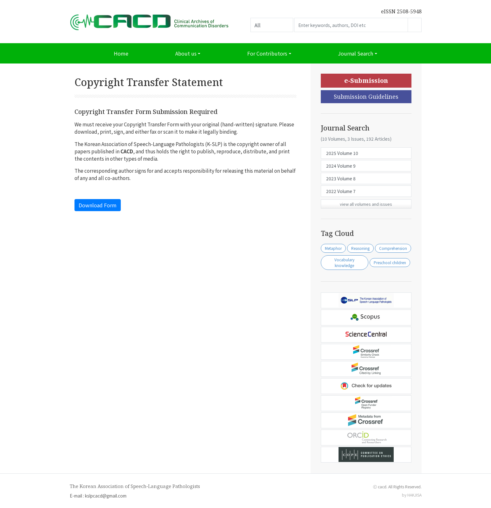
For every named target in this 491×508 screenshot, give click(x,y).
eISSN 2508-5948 (401, 11)
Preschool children (390, 262)
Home (121, 53)
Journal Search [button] (355, 53)
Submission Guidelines (366, 96)
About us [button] (186, 53)
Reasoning (360, 248)
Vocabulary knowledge (344, 262)
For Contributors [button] (267, 53)
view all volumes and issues (366, 204)
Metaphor (333, 248)
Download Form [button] (98, 205)
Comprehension (393, 248)
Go (415, 25)
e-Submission (366, 80)
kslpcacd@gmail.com (105, 495)
